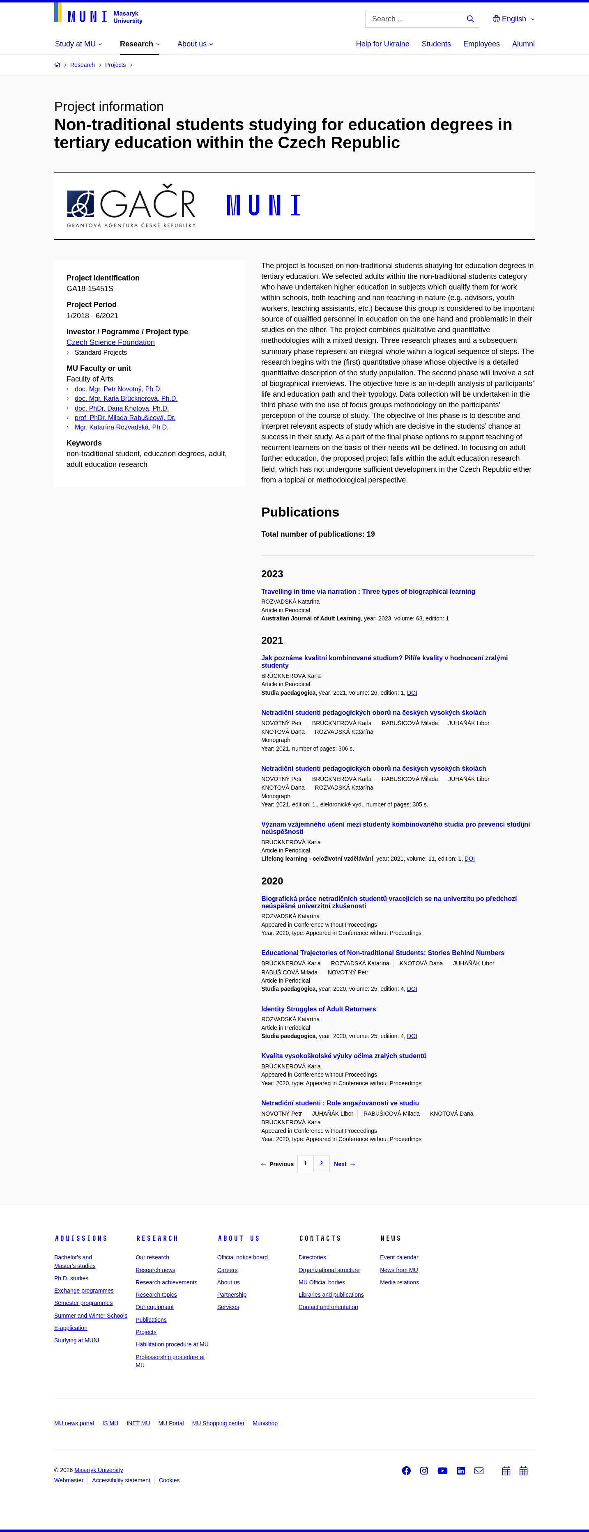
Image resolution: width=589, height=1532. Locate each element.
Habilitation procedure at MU (172, 1344)
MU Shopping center (218, 1423)
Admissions (81, 1238)
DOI (412, 692)
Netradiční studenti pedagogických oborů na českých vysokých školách (373, 712)
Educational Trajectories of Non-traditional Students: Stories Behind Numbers (382, 952)
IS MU (110, 1423)
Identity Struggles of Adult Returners (318, 1009)
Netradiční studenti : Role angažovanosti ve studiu (340, 1103)
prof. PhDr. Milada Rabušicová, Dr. (125, 417)
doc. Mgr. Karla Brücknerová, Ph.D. (126, 398)
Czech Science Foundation (111, 342)
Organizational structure (329, 1270)
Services (228, 1307)
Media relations (399, 1282)
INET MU (138, 1423)
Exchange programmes (84, 1290)
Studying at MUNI (76, 1340)
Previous (277, 1164)
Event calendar (399, 1257)
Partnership (232, 1294)
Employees (481, 44)
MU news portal (74, 1423)
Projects (146, 1332)
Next (344, 1164)
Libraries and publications (331, 1294)
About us (238, 1238)
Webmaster (68, 1480)
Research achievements (166, 1282)
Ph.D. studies (71, 1278)
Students (436, 44)
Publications (151, 1319)
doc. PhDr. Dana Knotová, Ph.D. (122, 408)
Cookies (169, 1480)
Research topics (156, 1294)
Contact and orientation (328, 1307)
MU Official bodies (322, 1282)
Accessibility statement (121, 1480)
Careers (227, 1270)
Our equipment (155, 1307)
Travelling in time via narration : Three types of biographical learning (368, 591)
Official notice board (242, 1257)
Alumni (523, 44)
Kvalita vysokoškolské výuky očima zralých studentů (344, 1055)
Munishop (265, 1423)
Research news (155, 1270)
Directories (312, 1257)
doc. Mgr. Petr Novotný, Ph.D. (118, 389)
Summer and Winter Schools (90, 1315)
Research (157, 1238)
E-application (70, 1328)
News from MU (399, 1270)
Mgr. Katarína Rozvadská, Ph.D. (122, 427)
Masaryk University (98, 1470)
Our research (152, 1257)
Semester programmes (83, 1303)
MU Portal (171, 1423)
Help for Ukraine (383, 44)
